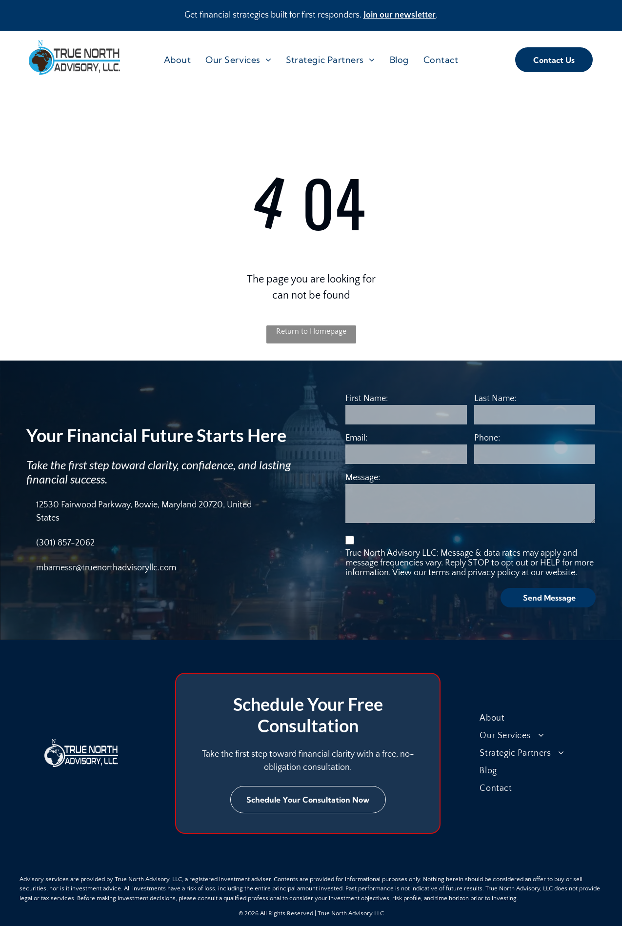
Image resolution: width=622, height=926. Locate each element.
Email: (356, 438)
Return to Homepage (311, 331)
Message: (362, 478)
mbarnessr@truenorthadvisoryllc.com (106, 568)
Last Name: (495, 398)
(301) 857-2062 (65, 543)
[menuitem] (178, 59)
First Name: (366, 398)
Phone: (487, 438)
